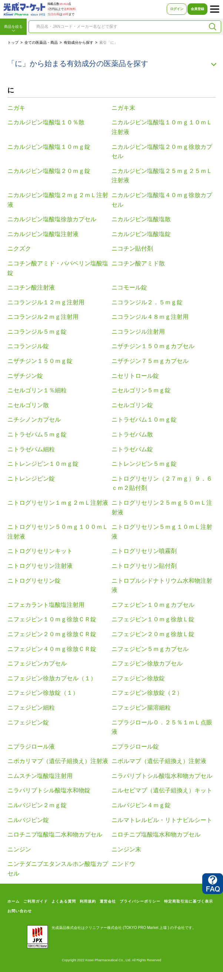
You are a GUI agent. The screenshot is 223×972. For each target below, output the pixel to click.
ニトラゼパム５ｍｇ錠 (37, 434)
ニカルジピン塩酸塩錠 (141, 234)
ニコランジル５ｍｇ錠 (37, 331)
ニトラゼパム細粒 (31, 449)
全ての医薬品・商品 (41, 42)
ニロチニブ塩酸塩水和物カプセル (156, 834)
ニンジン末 (126, 849)
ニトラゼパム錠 (132, 449)
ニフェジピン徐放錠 (138, 678)
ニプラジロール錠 (135, 746)
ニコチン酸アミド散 (138, 263)
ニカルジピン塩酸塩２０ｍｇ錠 (48, 171)
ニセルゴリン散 (28, 405)
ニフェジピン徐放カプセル (147, 663)
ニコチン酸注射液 (31, 287)
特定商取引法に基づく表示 (188, 901)
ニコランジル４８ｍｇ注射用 (150, 317)
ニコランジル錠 (28, 346)
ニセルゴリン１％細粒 (37, 390)
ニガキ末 (123, 108)
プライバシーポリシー (140, 901)
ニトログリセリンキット (40, 551)
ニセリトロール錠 (135, 376)
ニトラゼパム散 (132, 434)
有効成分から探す (78, 42)
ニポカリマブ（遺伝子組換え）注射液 (57, 761)
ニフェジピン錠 (28, 722)
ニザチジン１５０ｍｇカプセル (153, 346)
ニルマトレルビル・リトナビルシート (162, 820)
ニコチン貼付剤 (132, 248)
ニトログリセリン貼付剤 (144, 566)
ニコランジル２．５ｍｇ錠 (147, 302)
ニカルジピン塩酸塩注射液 (43, 234)
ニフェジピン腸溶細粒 (141, 707)
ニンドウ (123, 864)
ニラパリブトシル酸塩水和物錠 (48, 790)
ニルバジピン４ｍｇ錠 (141, 805)
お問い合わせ (19, 911)
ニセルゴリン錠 (132, 405)
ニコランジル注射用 (138, 331)
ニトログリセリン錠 (34, 580)
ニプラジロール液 (31, 746)
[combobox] (119, 26)
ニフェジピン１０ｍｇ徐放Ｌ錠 (153, 619)
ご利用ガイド (35, 901)
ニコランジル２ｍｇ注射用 (43, 317)
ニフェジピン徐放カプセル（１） (51, 678)
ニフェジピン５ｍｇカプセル (150, 649)
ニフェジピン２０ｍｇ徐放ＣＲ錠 (51, 634)
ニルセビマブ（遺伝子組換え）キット (162, 790)
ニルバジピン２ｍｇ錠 (37, 805)
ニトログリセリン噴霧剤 (144, 551)
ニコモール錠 (129, 287)
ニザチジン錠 (25, 376)
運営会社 (108, 901)
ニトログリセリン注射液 (40, 566)
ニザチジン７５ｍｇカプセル (150, 361)
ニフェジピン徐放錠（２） (147, 693)
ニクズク (19, 248)
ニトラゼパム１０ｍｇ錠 (144, 419)
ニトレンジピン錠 (31, 478)
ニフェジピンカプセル (37, 663)
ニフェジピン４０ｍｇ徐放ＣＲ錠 (51, 649)
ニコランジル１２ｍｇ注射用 (45, 302)
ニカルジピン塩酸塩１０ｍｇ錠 (48, 147)
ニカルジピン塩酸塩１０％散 (45, 122)
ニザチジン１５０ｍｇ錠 (40, 361)
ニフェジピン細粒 (31, 707)
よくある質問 (63, 901)
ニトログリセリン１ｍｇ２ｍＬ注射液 (57, 503)
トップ (13, 42)
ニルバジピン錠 (28, 820)
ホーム (13, 901)
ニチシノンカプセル (34, 419)
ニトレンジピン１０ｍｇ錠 (43, 464)
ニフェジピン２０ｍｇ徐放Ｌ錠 (153, 634)
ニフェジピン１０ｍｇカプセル (153, 605)
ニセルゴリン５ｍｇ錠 (141, 390)
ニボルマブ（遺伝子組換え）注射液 (159, 761)
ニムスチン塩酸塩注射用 (40, 776)
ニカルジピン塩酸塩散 (141, 219)
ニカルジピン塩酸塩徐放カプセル (51, 219)
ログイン (176, 9)
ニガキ (16, 108)
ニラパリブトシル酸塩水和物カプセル (162, 776)
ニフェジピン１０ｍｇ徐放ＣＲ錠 (51, 619)
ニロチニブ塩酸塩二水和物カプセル (54, 834)
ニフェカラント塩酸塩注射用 (45, 605)
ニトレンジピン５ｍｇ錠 (144, 464)
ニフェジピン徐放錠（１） (43, 693)
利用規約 (88, 901)
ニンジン (19, 849)
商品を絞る (13, 28)
